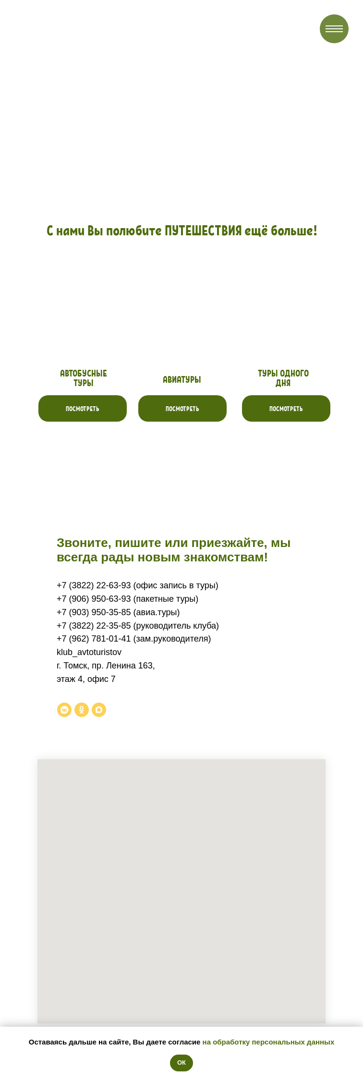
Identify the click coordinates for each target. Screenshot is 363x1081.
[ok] (81, 710)
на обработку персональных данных (269, 1042)
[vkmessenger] (64, 710)
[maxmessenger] (99, 710)
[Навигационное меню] (334, 28)
